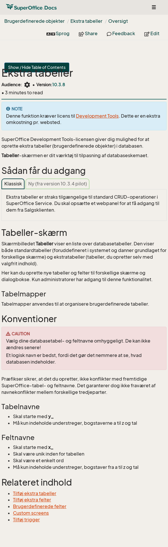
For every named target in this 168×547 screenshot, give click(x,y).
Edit (151, 33)
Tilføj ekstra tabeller (34, 493)
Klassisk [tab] (13, 184)
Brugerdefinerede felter (39, 506)
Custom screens (31, 513)
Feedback (121, 33)
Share (88, 33)
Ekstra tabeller (86, 21)
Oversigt (118, 21)
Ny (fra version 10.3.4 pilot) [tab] (57, 184)
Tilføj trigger (26, 519)
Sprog (58, 33)
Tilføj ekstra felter (32, 500)
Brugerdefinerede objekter (34, 21)
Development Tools (97, 116)
